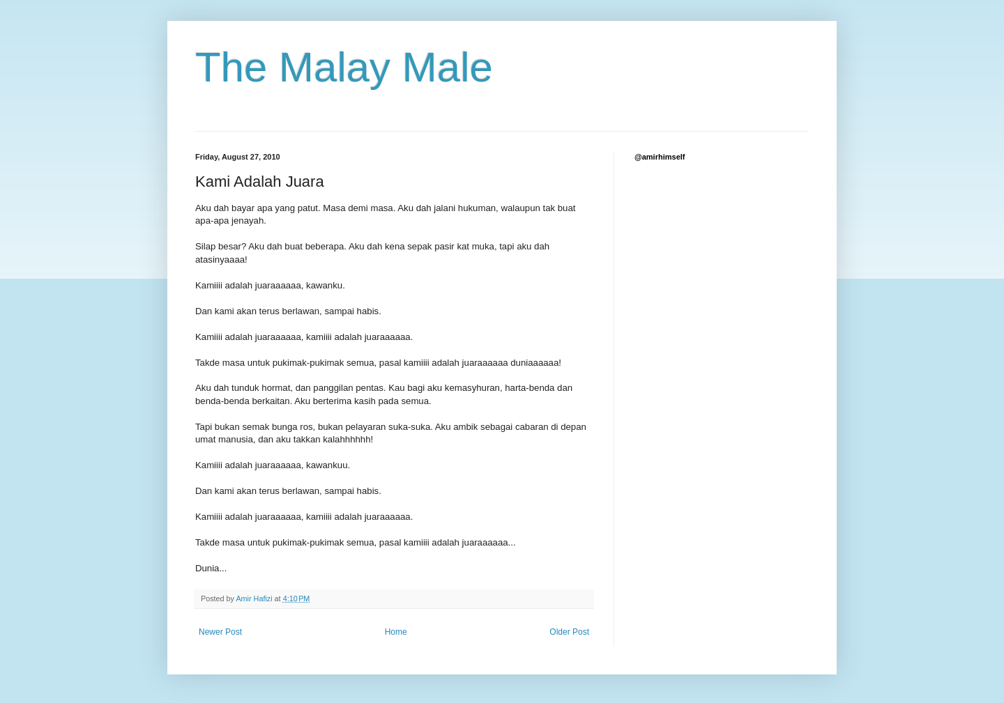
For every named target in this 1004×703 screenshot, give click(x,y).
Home (396, 632)
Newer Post (220, 632)
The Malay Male (344, 67)
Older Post (569, 632)
